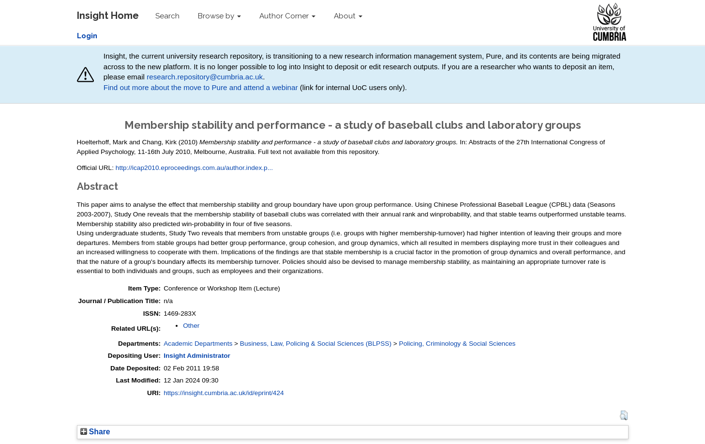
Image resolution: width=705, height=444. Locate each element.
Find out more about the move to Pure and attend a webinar (201, 87)
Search (167, 16)
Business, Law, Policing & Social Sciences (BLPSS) (315, 343)
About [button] (348, 16)
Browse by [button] (219, 16)
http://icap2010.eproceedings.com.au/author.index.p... (194, 167)
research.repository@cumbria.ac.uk (205, 77)
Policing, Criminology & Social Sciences (457, 343)
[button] (623, 415)
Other (191, 325)
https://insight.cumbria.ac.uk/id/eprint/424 (224, 393)
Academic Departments (198, 343)
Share (95, 432)
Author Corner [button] (287, 16)
